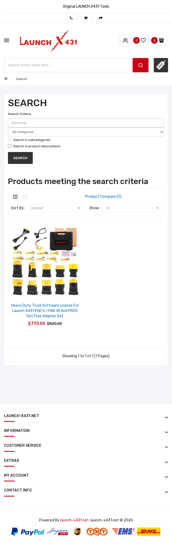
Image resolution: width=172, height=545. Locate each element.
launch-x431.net (74, 520)
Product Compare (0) (103, 196)
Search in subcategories (29, 140)
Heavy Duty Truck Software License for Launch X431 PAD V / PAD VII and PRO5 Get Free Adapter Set (45, 310)
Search (21, 79)
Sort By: (18, 208)
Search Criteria (19, 114)
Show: (94, 208)
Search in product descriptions (34, 146)
